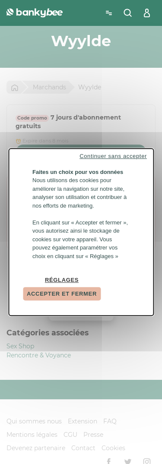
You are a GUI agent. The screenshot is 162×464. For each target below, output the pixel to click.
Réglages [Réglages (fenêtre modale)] (62, 280)
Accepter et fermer (62, 293)
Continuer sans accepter (113, 156)
